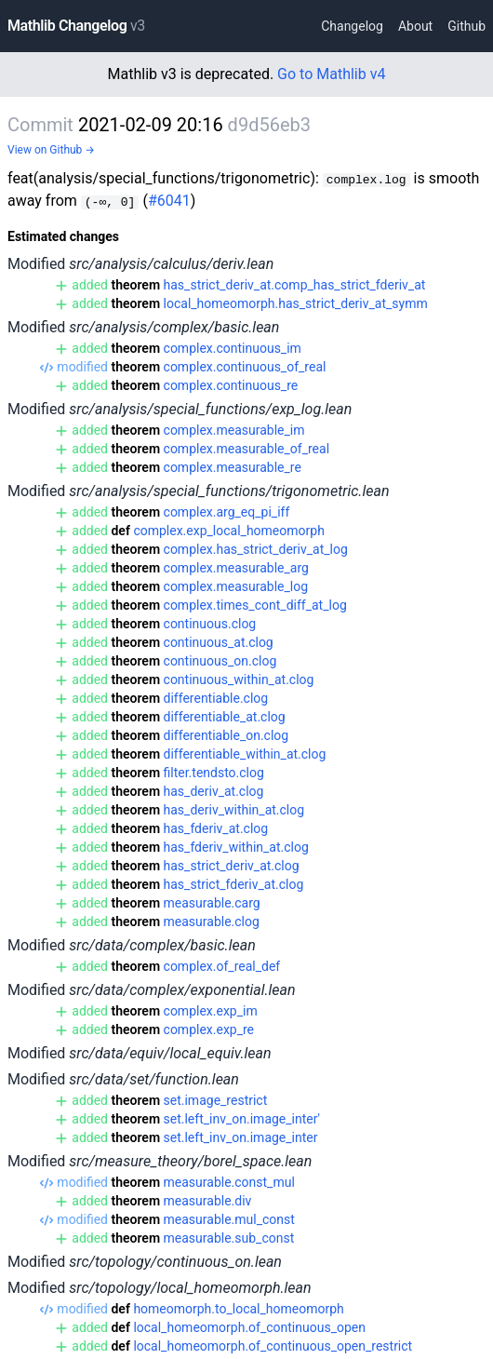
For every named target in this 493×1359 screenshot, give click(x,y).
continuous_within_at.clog (239, 679)
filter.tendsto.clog (214, 772)
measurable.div (208, 1200)
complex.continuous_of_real (245, 366)
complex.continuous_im (232, 348)
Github (466, 26)
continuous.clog (210, 623)
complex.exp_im (211, 1010)
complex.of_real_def (222, 966)
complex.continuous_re (231, 385)
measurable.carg (212, 902)
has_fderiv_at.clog (216, 828)
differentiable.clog (216, 698)
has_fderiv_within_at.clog (236, 847)
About (415, 26)
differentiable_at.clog (225, 716)
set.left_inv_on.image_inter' (242, 1118)
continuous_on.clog (220, 660)
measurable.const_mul (229, 1182)
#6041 (169, 200)
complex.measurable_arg (236, 567)
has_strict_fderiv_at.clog (234, 884)
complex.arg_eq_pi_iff (227, 512)
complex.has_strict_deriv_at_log (256, 549)
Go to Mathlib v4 (331, 74)
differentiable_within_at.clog (245, 754)
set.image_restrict (216, 1100)
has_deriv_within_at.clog (234, 809)
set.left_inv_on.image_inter (241, 1137)
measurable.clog (212, 921)
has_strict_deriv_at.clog (232, 865)
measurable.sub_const (229, 1238)
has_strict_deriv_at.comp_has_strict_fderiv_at (295, 284)
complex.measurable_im (234, 430)
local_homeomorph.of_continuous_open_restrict (272, 1346)
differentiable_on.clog (226, 735)
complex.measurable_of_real (247, 448)
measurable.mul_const (229, 1219)
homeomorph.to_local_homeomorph (238, 1308)
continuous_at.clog (218, 642)
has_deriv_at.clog (214, 791)
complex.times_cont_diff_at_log (255, 605)
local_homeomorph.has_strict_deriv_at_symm (296, 303)
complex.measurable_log (236, 586)
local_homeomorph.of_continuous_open (249, 1327)
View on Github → (51, 149)
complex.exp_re (209, 1029)
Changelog (352, 26)
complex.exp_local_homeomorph (228, 530)
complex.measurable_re (232, 467)
